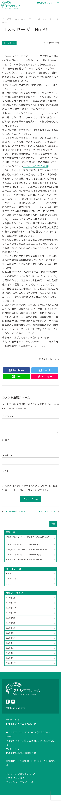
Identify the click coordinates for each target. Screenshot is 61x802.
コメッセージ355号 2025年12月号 (23, 554)
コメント (8, 416)
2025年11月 (11, 607)
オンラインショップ (49, 3)
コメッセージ (9, 43)
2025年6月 (10, 633)
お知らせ (9, 573)
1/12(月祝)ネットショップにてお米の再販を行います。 (28, 538)
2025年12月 (11, 602)
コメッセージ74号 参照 (35, 166)
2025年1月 (10, 658)
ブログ (8, 583)
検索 (53, 524)
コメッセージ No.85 (15, 511)
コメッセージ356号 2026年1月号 (23, 544)
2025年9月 (10, 617)
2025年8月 (10, 622)
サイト (5, 470)
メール (7, 455)
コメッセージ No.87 (46, 511)
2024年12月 (11, 663)
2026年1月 (10, 597)
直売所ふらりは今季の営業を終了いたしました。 (27, 559)
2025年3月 (10, 648)
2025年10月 (11, 612)
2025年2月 (10, 653)
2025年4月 (10, 643)
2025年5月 (10, 638)
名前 (6, 440)
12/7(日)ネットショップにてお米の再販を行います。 (28, 549)
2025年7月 (10, 627)
